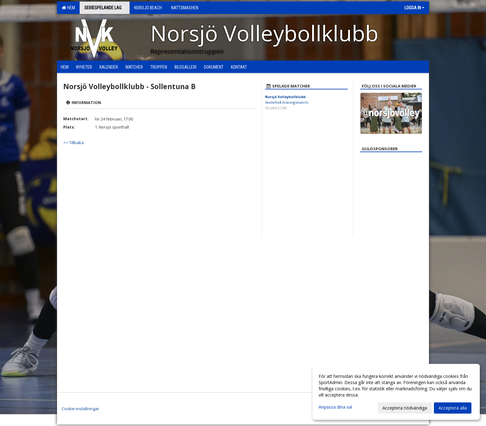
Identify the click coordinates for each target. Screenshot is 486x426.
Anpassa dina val (335, 407)
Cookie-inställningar (80, 408)
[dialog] (396, 392)
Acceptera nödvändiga (404, 408)
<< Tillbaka (73, 142)
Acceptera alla (453, 408)
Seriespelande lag (104, 7)
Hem (68, 7)
